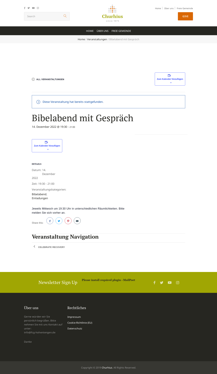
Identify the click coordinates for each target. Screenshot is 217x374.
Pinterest (68, 222)
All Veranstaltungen (50, 79)
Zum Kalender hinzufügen (170, 79)
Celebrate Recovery (51, 247)
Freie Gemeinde (185, 8)
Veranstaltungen (97, 39)
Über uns (169, 8)
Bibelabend (39, 194)
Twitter (59, 222)
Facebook (50, 222)
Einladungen (40, 198)
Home (158, 8)
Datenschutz (74, 328)
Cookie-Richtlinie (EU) (79, 322)
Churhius (107, 367)
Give (185, 16)
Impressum (74, 317)
